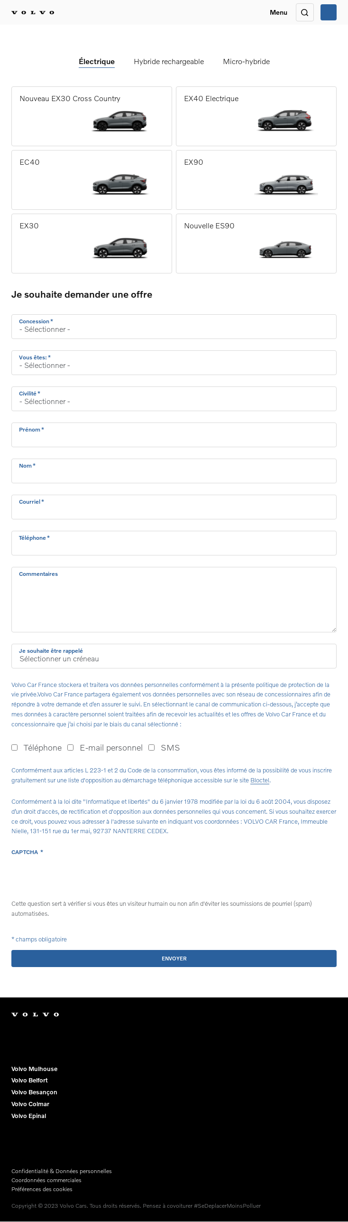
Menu (278, 12)
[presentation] (83, 877)
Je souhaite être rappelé (51, 650)
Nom (25, 465)
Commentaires (38, 573)
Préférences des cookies (42, 1189)
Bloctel (259, 780)
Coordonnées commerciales (46, 1180)
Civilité (28, 393)
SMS (170, 747)
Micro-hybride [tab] (246, 61)
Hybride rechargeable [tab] (169, 61)
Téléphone (32, 537)
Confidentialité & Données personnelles (61, 1171)
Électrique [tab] (97, 61)
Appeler (329, 12)
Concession (34, 321)
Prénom (29, 429)
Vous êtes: (33, 357)
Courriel (29, 501)
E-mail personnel (111, 747)
